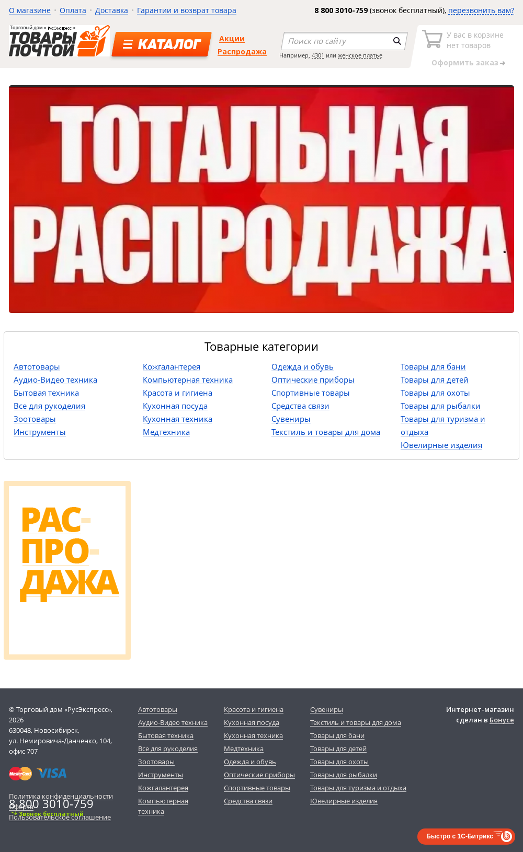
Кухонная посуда (175, 405)
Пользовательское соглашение (60, 817)
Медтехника (166, 432)
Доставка (111, 10)
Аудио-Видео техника (55, 379)
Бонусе (502, 719)
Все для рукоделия (49, 405)
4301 (318, 55)
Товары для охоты (435, 392)
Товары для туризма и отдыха (358, 787)
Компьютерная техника (188, 379)
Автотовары (37, 366)
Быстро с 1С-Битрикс (459, 836)
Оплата (73, 10)
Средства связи (300, 405)
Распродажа (242, 51)
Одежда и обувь (302, 366)
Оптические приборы (313, 379)
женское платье (360, 55)
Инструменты (40, 432)
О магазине (30, 10)
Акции (232, 38)
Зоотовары (35, 418)
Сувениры (291, 418)
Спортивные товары (310, 392)
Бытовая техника (46, 392)
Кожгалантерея (171, 366)
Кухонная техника (177, 418)
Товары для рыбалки (441, 405)
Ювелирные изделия (441, 445)
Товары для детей (435, 379)
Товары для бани (433, 366)
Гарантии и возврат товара (186, 10)
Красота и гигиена (177, 392)
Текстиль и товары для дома (325, 432)
